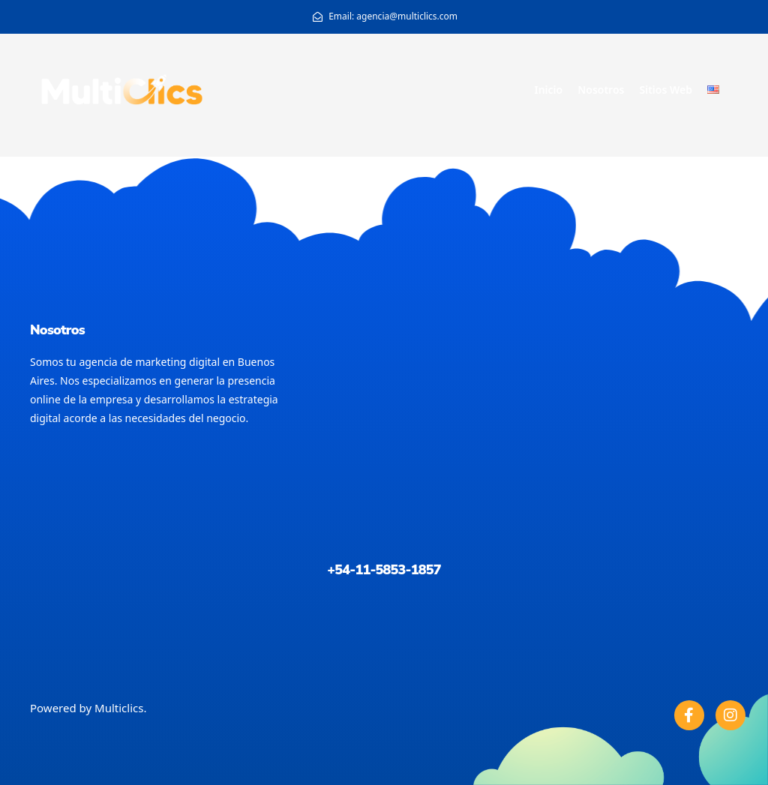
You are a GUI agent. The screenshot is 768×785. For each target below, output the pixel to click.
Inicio (548, 89)
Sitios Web (665, 89)
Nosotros (601, 89)
